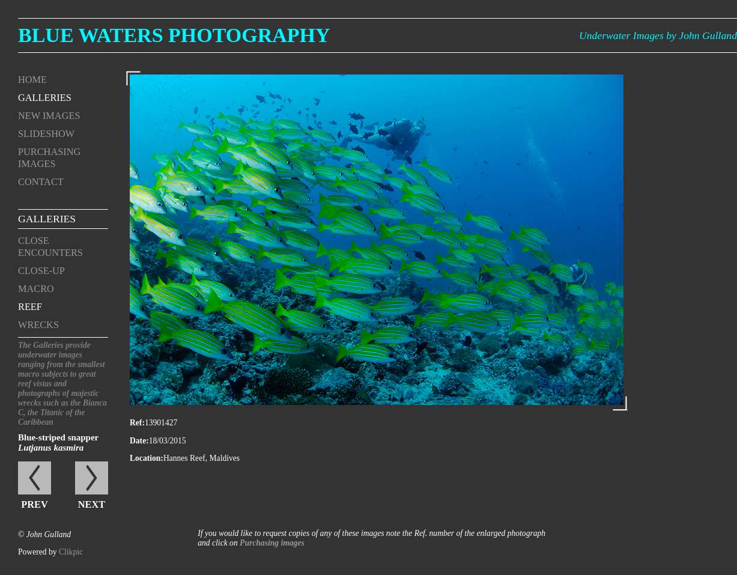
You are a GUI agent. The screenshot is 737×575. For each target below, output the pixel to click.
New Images (49, 115)
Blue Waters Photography (174, 35)
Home (32, 79)
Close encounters (50, 246)
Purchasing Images (49, 157)
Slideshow (46, 133)
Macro (36, 288)
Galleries (44, 97)
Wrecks (38, 324)
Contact (41, 181)
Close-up (41, 270)
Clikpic (71, 551)
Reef (30, 306)
